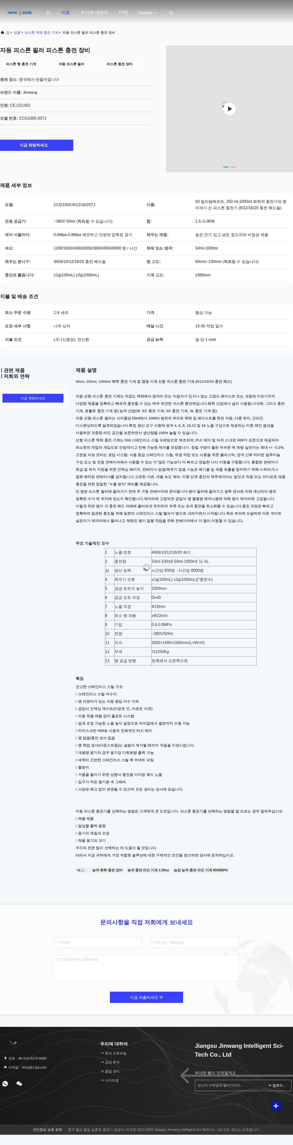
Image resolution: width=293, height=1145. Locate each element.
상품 (17, 32)
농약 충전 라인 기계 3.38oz (148, 870)
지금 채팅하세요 (37, 145)
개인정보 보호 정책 (47, 1130)
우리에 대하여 (94, 12)
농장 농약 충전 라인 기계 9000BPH (201, 870)
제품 (65, 12)
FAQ (123, 12)
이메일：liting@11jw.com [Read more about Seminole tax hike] (25, 1067)
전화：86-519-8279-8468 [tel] (25, 1058)
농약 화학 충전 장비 (107, 870)
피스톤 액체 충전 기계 (41, 32)
